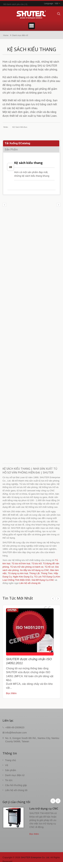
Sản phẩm (10, 770)
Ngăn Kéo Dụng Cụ (23, 576)
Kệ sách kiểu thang (28, 163)
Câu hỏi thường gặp (16, 785)
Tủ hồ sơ (49, 567)
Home (5, 35)
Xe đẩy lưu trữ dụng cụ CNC (34, 570)
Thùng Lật (34, 573)
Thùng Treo (47, 573)
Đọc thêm (11, 693)
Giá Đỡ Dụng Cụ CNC (43, 580)
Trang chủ (10, 760)
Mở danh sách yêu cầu (13, 4)
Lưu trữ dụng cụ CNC (43, 808)
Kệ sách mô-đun (19, 127)
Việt (56, 3)
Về (6, 765)
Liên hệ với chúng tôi (29, 583)
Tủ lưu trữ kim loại (21, 563)
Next (57, 598)
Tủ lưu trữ (36, 563)
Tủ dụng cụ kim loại (18, 573)
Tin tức (9, 780)
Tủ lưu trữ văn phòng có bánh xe (26, 567)
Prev (52, 598)
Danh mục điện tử (20, 35)
